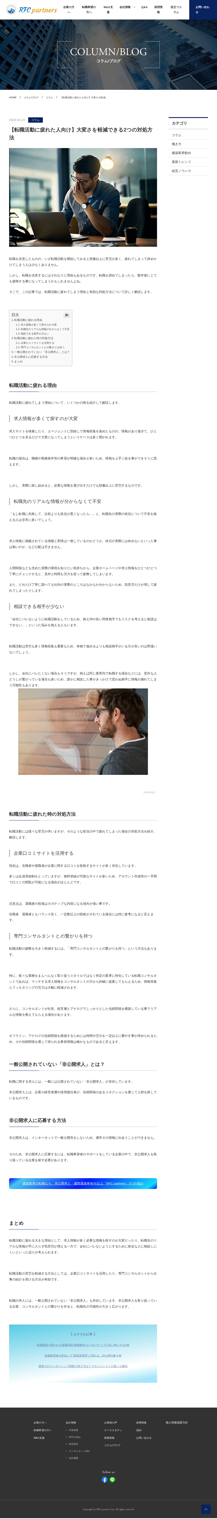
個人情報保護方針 (180, 1423)
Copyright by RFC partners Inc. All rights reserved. (108, 1510)
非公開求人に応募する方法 (33, 356)
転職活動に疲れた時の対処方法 (36, 338)
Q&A (145, 7)
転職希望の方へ (89, 10)
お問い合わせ (146, 1438)
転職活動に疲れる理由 (30, 320)
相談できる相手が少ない (36, 333)
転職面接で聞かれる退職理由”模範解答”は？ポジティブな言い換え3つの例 (83, 1346)
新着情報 (110, 1438)
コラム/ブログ (113, 1446)
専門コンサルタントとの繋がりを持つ (45, 347)
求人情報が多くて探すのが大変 (40, 324)
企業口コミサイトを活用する (39, 342)
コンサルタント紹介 (78, 1452)
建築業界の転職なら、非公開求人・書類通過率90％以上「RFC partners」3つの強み (83, 1184)
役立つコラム (176, 10)
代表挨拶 (72, 1431)
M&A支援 (108, 10)
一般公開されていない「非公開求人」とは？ (45, 352)
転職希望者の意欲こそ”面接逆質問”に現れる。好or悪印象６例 (83, 1356)
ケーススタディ (114, 1431)
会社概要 (72, 1459)
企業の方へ (69, 10)
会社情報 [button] (125, 7)
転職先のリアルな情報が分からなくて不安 (47, 329)
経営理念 (72, 1445)
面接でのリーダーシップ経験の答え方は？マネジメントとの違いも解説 (83, 1367)
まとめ (19, 361)
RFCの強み (73, 1438)
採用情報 (158, 10)
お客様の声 (111, 1423)
